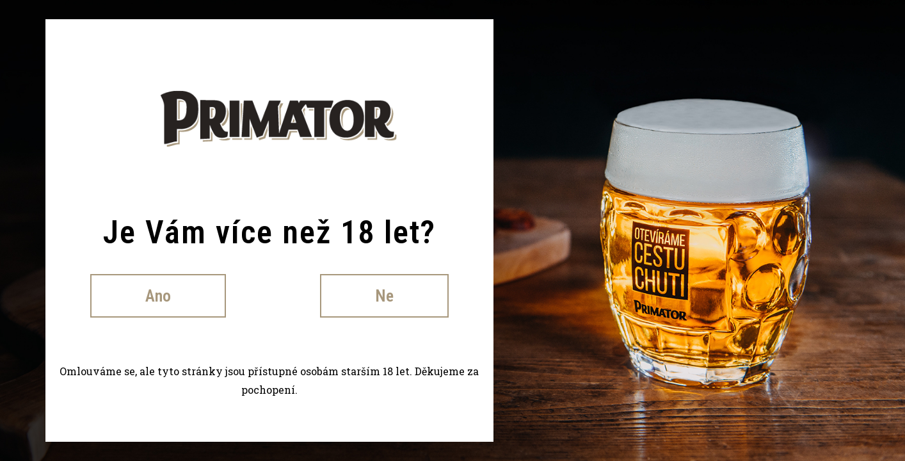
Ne (384, 295)
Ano (158, 295)
